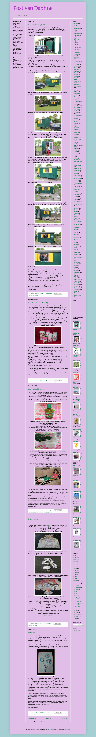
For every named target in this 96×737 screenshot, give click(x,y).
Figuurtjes (76, 72)
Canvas (76, 44)
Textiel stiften (77, 251)
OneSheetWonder (78, 183)
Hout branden (77, 107)
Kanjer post (77, 132)
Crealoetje (75, 372)
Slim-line (76, 232)
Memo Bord (77, 170)
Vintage (76, 268)
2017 (75, 572)
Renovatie (80, 520)
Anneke (30, 695)
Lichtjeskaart (77, 153)
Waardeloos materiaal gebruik (52, 382)
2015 (75, 576)
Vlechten (76, 270)
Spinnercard (77, 237)
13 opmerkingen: (48, 380)
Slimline (76, 234)
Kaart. (75, 121)
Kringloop (76, 150)
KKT (75, 142)
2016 (75, 574)
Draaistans (77, 64)
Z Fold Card (77, 289)
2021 (75, 565)
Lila (75, 155)
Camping (76, 42)
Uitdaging (76, 263)
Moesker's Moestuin (75, 504)
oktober (78, 585)
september (78, 587)
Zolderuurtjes (76, 360)
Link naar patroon (76, 159)
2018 (75, 570)
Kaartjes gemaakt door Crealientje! (76, 416)
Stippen (80, 543)
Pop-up (76, 199)
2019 (75, 568)
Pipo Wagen (35, 295)
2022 (75, 563)
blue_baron (51, 729)
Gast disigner (77, 86)
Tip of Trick (77, 254)
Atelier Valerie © (77, 528)
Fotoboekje (76, 81)
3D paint (76, 23)
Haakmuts (75, 452)
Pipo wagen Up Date (37, 24)
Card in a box (77, 47)
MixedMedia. (77, 175)
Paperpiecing (77, 186)
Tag (75, 247)
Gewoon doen (76, 517)
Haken (75, 99)
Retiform (76, 218)
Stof (75, 242)
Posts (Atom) (38, 721)
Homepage (48, 718)
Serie (75, 229)
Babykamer (77, 35)
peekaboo (76, 189)
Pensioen (76, 191)
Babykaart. (76, 32)
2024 (75, 559)
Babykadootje (77, 33)
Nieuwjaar (76, 181)
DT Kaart (76, 66)
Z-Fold (75, 291)
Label (75, 151)
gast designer (77, 84)
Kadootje (76, 129)
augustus (78, 589)
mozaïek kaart (77, 176)
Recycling (76, 213)
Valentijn (76, 265)
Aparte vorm (77, 28)
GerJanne (75, 441)
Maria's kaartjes (77, 540)
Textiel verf (77, 252)
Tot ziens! (80, 444)
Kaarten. (76, 123)
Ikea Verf (76, 110)
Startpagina (77, 630)
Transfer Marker (78, 257)
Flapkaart (76, 76)
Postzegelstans (78, 204)
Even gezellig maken (36, 389)
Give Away (33, 519)
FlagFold (76, 74)
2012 (75, 618)
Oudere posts (64, 718)
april (77, 610)
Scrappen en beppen (76, 346)
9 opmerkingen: (48, 510)
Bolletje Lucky (76, 321)
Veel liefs (32, 632)
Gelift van (76, 91)
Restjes (76, 216)
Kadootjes (76, 131)
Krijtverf (76, 148)
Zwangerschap (77, 292)
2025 (75, 557)
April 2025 (80, 483)
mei (77, 595)
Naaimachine (77, 178)
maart (77, 612)
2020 (75, 567)
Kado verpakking (78, 124)
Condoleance (77, 52)
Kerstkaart (76, 136)
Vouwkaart (76, 272)
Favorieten (76, 71)
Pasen (75, 188)
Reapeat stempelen (76, 207)
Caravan (76, 46)
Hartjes (76, 104)
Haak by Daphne (77, 429)
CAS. (75, 51)
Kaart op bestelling (76, 119)
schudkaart (77, 224)
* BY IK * (75, 480)
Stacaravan (76, 241)
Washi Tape (77, 279)
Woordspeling (77, 287)
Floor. (75, 79)
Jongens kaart (77, 112)
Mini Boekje (77, 171)
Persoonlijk (77, 193)
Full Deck (76, 82)
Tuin (75, 260)
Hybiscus (81, 337)
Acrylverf (76, 27)
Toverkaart (77, 256)
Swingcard (76, 246)
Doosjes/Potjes (78, 61)
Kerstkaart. (77, 137)
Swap (75, 244)
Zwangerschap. (78, 295)
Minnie (76, 173)
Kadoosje (76, 127)
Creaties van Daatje (76, 334)
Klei (75, 143)
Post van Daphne (32, 8)
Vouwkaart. (76, 273)
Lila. (75, 156)
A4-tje (75, 25)
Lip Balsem (77, 164)
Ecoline (76, 67)
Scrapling (76, 227)
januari (77, 616)
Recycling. (76, 214)
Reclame (76, 211)
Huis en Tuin (77, 109)
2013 (75, 580)
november (78, 583)
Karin (58, 693)
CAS (75, 49)
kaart (33, 714)
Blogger (68, 729)
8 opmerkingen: (48, 623)
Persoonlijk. (77, 194)
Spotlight (76, 239)
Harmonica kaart (78, 101)
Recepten (76, 209)
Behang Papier (35, 382)
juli (76, 591)
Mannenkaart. (77, 168)
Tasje (75, 249)
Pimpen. (76, 196)
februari (78, 614)
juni (77, 593)
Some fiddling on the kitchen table (76, 401)
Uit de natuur (77, 262)
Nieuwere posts (32, 718)
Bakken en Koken (78, 37)
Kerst (75, 134)
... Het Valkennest (77, 491)
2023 (75, 561)
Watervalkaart (77, 282)
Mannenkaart (77, 165)
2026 (75, 555)
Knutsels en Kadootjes (76, 386)
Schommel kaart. (78, 221)
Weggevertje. (77, 286)
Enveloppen (77, 69)
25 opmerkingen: (48, 293)
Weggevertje (77, 284)
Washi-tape (77, 281)
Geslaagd (76, 93)
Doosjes (76, 60)
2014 (75, 578)
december (78, 582)
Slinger (76, 236)
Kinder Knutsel (77, 139)
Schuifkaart (77, 226)
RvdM (75, 219)
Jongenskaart (77, 115)
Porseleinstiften (78, 201)
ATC (75, 30)
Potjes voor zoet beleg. (38, 302)
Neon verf (76, 180)
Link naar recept (78, 161)
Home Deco (42, 382)
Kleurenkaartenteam (78, 146)
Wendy (47, 525)
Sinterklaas (77, 231)
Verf (75, 267)
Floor (75, 77)
